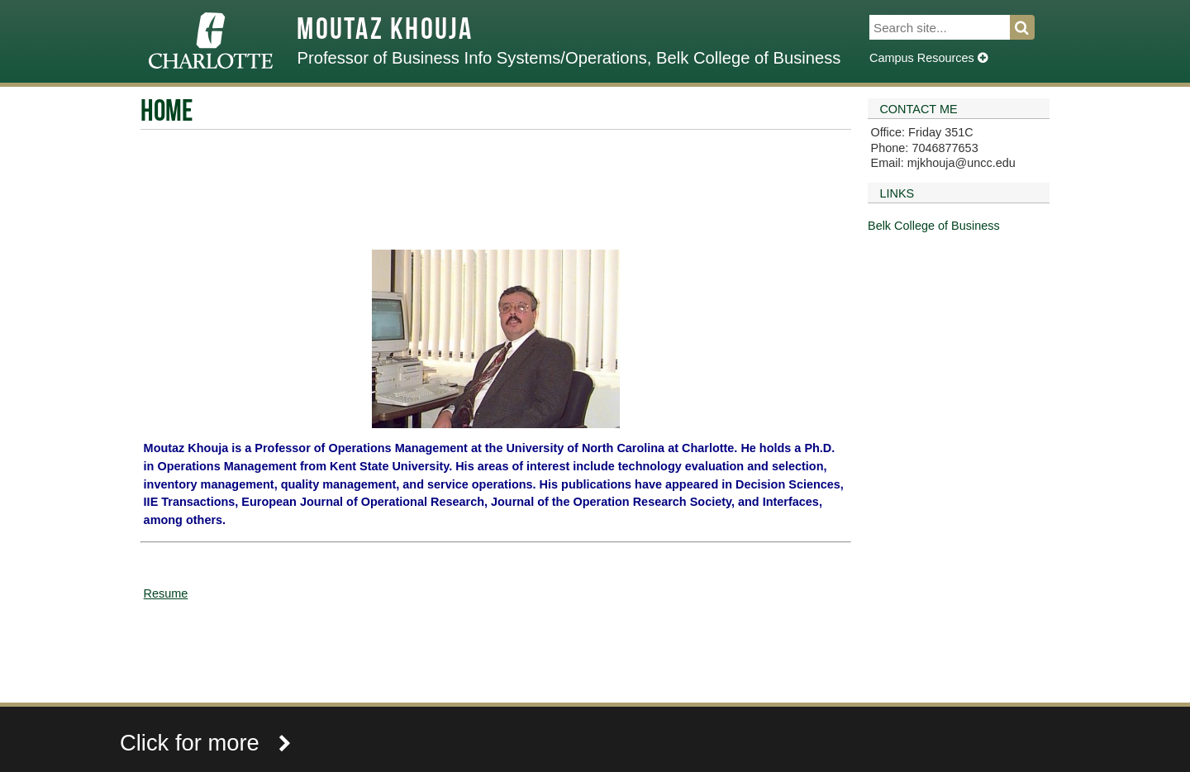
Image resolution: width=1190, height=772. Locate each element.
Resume (166, 593)
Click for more (206, 742)
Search (1032, 27)
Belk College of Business (934, 225)
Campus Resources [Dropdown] (928, 57)
